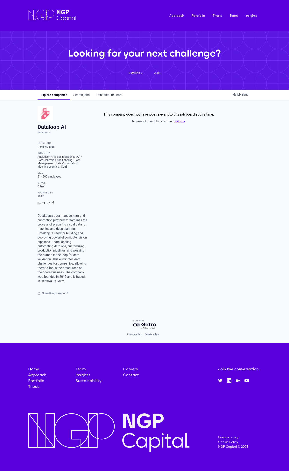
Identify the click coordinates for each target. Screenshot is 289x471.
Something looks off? (53, 293)
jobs (81, 95)
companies (54, 95)
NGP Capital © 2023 (233, 447)
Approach (176, 16)
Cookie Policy (228, 442)
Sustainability (88, 380)
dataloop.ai (44, 132)
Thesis (217, 16)
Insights (251, 16)
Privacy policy (134, 334)
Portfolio (198, 16)
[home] (72, 16)
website (179, 121)
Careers (130, 369)
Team (234, 16)
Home (33, 369)
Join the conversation (238, 369)
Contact (131, 374)
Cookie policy (152, 334)
